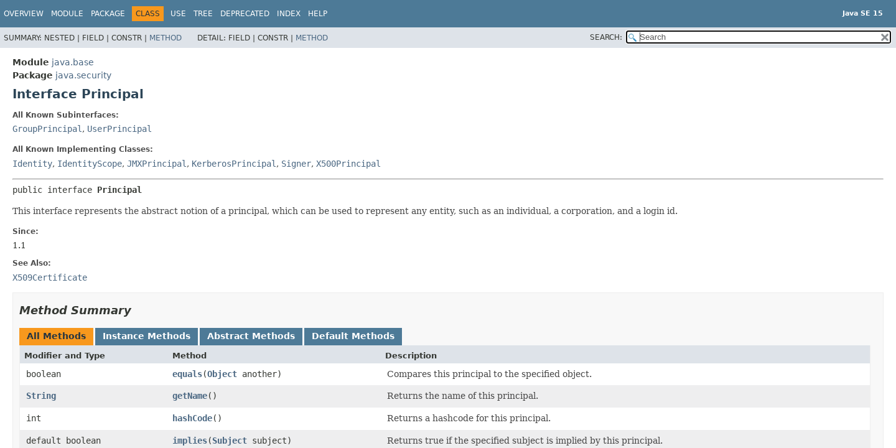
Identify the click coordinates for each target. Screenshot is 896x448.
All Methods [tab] (56, 336)
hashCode (192, 418)
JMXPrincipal (157, 164)
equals (187, 374)
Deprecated (244, 13)
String (41, 396)
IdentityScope (89, 164)
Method (165, 38)
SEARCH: (606, 37)
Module (67, 13)
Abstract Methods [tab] (251, 336)
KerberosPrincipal (234, 164)
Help (317, 13)
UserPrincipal (119, 129)
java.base (73, 62)
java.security (83, 75)
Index (289, 13)
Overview (24, 13)
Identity (32, 164)
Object (222, 374)
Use (178, 13)
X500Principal (348, 164)
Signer (296, 164)
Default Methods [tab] (353, 336)
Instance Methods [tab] (146, 336)
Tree (203, 13)
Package (108, 13)
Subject (229, 441)
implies (189, 441)
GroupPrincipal (47, 129)
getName (189, 396)
